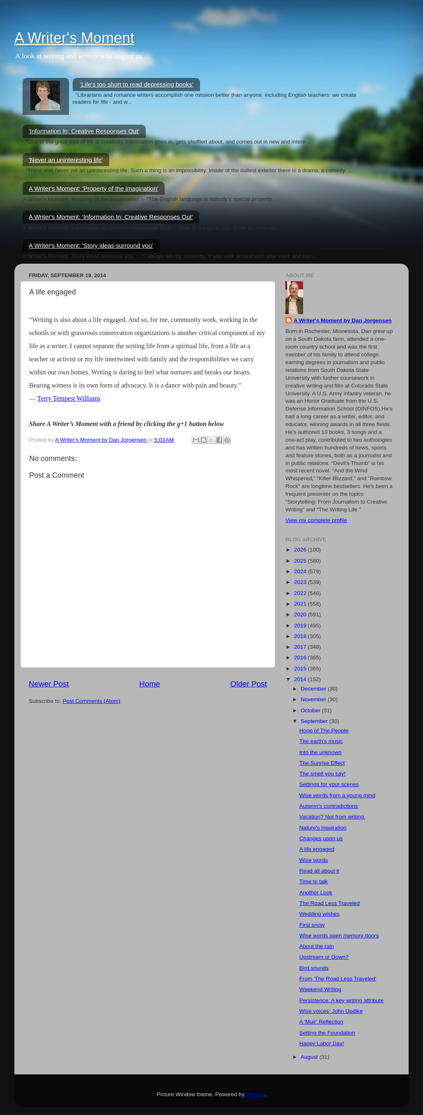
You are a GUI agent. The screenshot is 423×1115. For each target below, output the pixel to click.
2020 (301, 614)
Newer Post (49, 683)
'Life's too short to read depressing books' (136, 84)
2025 (301, 561)
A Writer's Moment (74, 38)
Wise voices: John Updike (331, 1011)
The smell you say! (322, 774)
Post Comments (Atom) (91, 701)
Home (149, 683)
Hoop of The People (324, 730)
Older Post (248, 683)
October (311, 710)
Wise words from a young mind (337, 795)
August (310, 1057)
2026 (301, 550)
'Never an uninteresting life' (66, 159)
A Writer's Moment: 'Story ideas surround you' (91, 245)
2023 (301, 582)
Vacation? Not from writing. (332, 817)
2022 (301, 593)
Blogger (255, 1094)
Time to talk (313, 881)
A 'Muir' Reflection (321, 1022)
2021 (301, 604)
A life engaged (317, 849)
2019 (301, 625)
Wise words (313, 860)
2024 (301, 571)
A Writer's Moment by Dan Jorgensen (343, 320)
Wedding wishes (319, 914)
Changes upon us (321, 838)
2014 (301, 679)
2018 (301, 636)
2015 (301, 669)
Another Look (315, 892)
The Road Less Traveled (329, 903)
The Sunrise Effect (322, 763)
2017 (301, 647)
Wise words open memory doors (339, 936)
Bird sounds (314, 968)
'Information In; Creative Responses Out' (84, 131)
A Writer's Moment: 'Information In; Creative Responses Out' (111, 216)
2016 (301, 657)
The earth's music (321, 741)
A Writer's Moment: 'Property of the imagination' (93, 188)
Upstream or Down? (324, 957)
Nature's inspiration (323, 828)
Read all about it (319, 871)
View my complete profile (316, 520)
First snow (312, 925)
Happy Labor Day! (321, 1043)
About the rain (316, 946)
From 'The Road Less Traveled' (337, 979)
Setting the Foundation (327, 1033)
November (314, 699)
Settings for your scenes (329, 784)
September (315, 721)
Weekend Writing (320, 989)
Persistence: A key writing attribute (341, 1000)
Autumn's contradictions (328, 806)
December (314, 689)
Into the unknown (320, 752)
